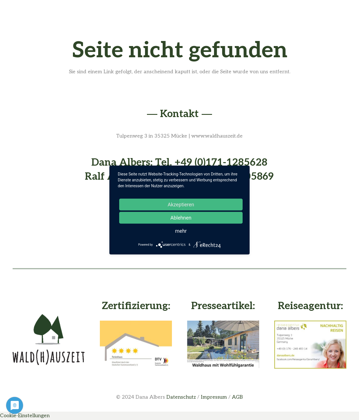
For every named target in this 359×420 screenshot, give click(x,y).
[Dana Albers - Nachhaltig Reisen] (310, 345)
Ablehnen (180, 218)
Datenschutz (181, 397)
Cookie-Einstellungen (25, 416)
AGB (237, 397)
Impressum (214, 397)
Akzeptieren (181, 204)
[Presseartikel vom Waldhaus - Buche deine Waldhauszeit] (223, 344)
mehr (181, 231)
